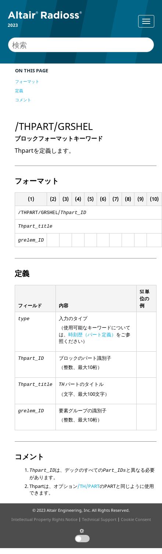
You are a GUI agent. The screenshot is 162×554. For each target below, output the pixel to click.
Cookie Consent (136, 519)
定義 (19, 90)
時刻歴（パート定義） (92, 334)
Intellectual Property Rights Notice (44, 519)
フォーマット (27, 81)
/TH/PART (89, 486)
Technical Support (99, 519)
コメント (23, 99)
